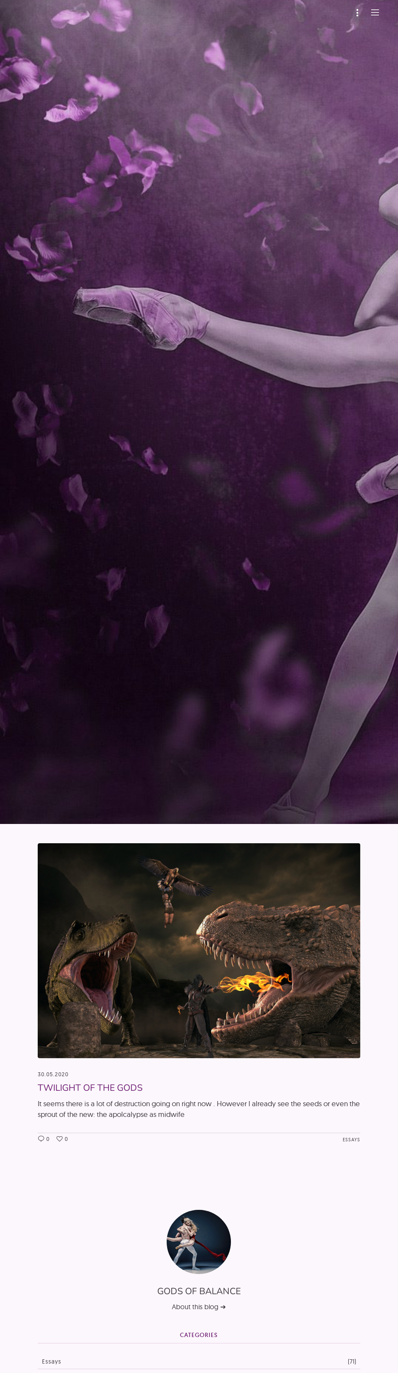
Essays (351, 1140)
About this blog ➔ (199, 1306)
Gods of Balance (199, 1291)
